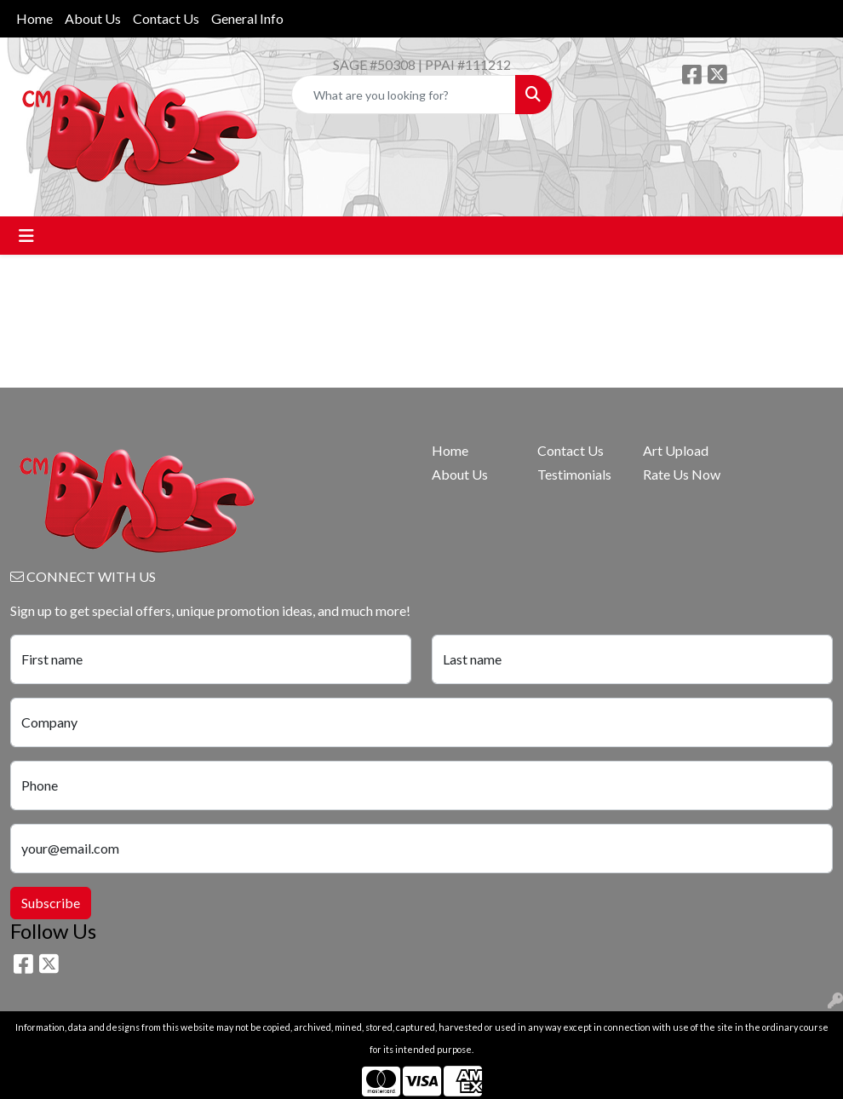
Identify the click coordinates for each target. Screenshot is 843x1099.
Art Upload (675, 450)
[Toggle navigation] (26, 235)
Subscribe (50, 903)
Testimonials (574, 474)
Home (34, 18)
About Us (93, 18)
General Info (247, 18)
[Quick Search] (403, 94)
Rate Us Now (681, 474)
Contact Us (166, 18)
